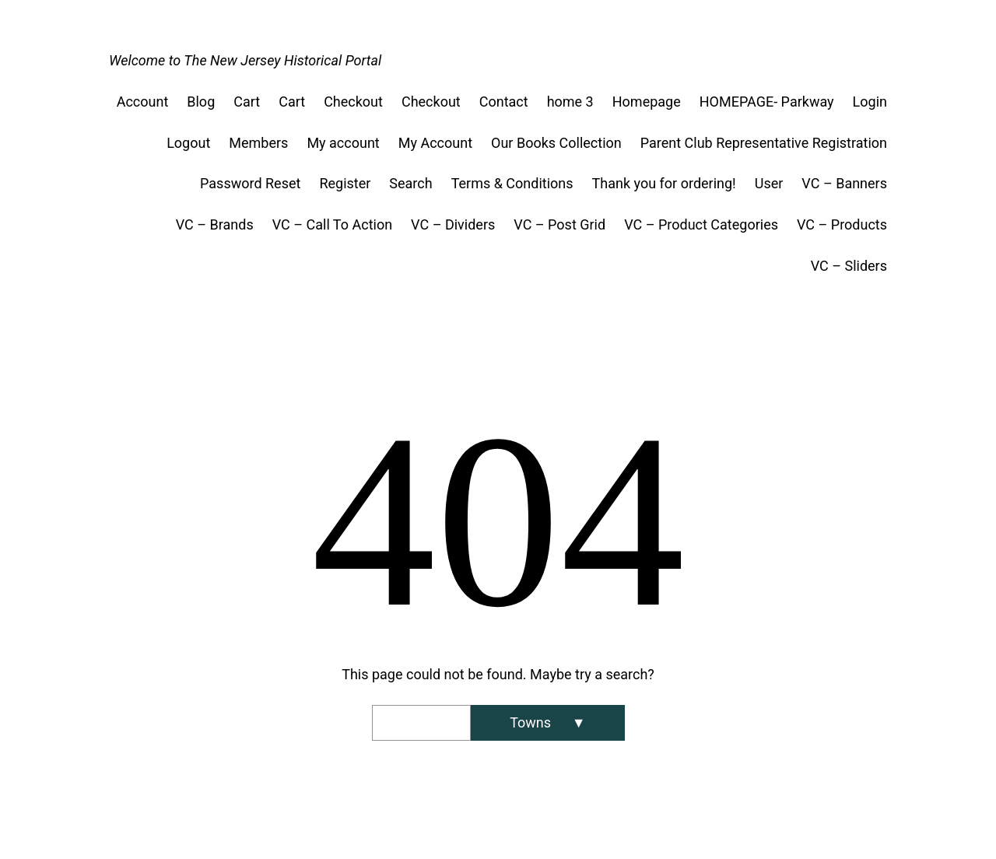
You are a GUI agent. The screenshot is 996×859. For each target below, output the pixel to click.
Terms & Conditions (512, 183)
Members (258, 143)
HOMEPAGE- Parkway (767, 101)
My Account (435, 143)
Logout (188, 143)
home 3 (570, 101)
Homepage (646, 101)
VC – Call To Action (332, 224)
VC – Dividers (453, 224)
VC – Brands (215, 224)
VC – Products (842, 224)
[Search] (547, 723)
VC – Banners (844, 183)
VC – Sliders (849, 266)
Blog (201, 101)
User (769, 183)
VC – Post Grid (559, 224)
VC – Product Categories (701, 224)
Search (410, 183)
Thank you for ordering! (664, 183)
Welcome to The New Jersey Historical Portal (245, 60)
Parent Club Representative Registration (763, 143)
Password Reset (250, 183)
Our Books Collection (556, 143)
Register (344, 183)
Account (143, 101)
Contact (503, 101)
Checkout (353, 101)
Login (870, 101)
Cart (246, 101)
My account (343, 143)
